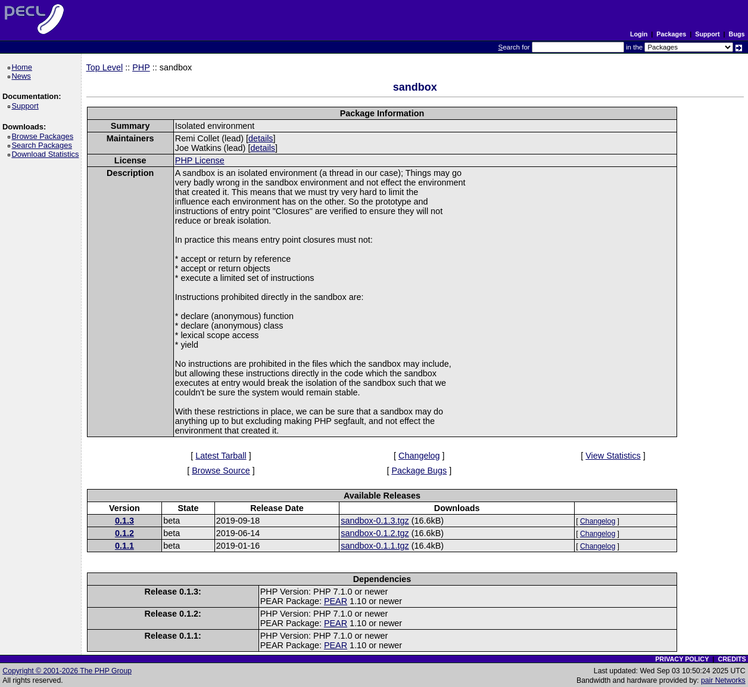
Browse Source (221, 470)
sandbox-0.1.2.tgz (375, 533)
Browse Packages (44, 136)
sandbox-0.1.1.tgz (375, 545)
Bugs (737, 34)
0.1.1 (124, 545)
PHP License (200, 160)
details (260, 138)
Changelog (419, 455)
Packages (671, 34)
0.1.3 (124, 520)
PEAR (335, 601)
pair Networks (723, 680)
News (23, 76)
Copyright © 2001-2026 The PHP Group (67, 671)
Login (638, 34)
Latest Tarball (220, 455)
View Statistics (613, 455)
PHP (141, 67)
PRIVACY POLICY (682, 659)
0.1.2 (124, 533)
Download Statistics (47, 154)
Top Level (104, 67)
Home (23, 67)
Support (707, 34)
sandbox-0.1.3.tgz (375, 520)
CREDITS (732, 659)
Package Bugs (419, 470)
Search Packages (43, 145)
